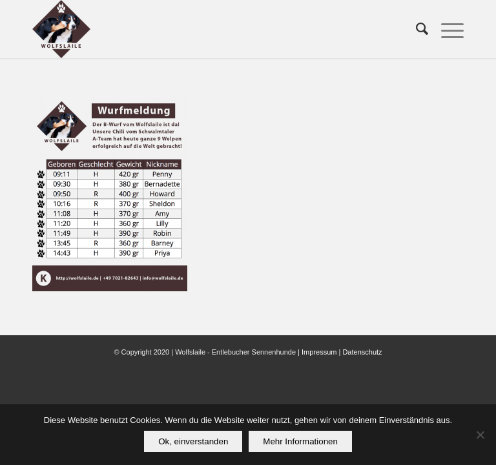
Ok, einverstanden (193, 441)
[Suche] (415, 29)
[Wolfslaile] (61, 29)
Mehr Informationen (300, 441)
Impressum (319, 352)
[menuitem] (415, 29)
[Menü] (446, 29)
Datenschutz (362, 352)
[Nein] (479, 434)
